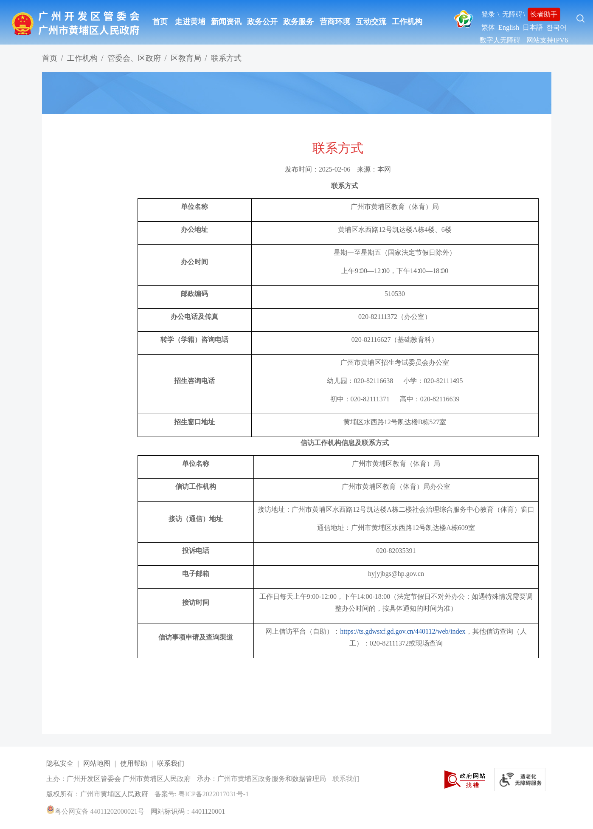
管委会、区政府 (134, 58)
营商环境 (335, 21)
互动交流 (371, 21)
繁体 (488, 27)
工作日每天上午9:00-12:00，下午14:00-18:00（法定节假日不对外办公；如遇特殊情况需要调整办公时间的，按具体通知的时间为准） (396, 602)
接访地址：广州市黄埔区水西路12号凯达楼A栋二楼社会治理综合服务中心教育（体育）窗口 (396, 509)
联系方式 (226, 58)
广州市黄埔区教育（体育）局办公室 (396, 486)
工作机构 (407, 21)
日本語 (533, 27)
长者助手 (543, 14)
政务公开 (262, 21)
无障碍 (512, 14)
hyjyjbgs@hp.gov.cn (396, 573)
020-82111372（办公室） (394, 316)
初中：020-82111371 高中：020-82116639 (395, 399)
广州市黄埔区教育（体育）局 (395, 206)
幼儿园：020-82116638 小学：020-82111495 (395, 380)
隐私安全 (59, 763)
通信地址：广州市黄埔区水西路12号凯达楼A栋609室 (396, 527)
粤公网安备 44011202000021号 (95, 811)
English (508, 27)
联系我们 (170, 763)
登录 (488, 14)
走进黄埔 (190, 21)
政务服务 (298, 21)
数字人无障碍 (500, 40)
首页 (160, 21)
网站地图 (96, 763)
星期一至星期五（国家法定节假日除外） (395, 252)
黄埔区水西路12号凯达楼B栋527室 (395, 422)
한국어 (556, 27)
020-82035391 (396, 550)
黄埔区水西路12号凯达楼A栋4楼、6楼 (395, 229)
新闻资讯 (226, 21)
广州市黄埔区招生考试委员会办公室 (394, 362)
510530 (395, 293)
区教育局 (186, 58)
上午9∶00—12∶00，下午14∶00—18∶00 (394, 270)
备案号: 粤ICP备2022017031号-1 (202, 794)
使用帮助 (133, 763)
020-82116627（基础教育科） (394, 339)
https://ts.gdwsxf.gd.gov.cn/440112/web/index (402, 631)
